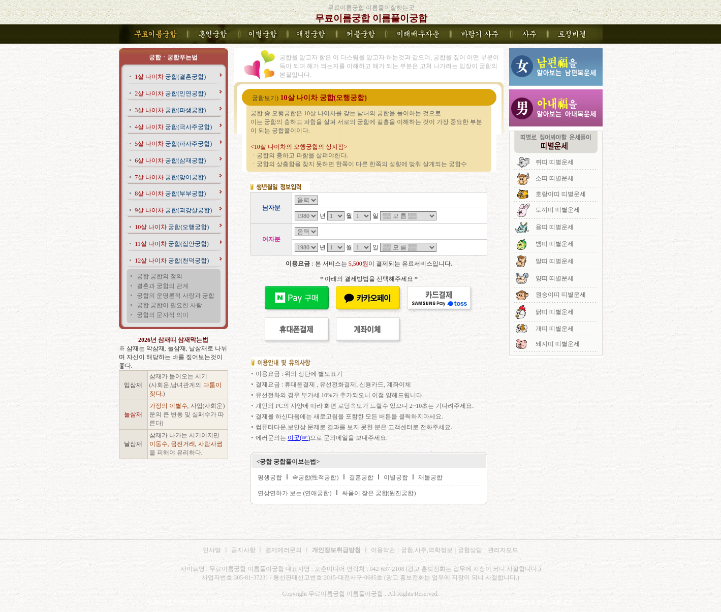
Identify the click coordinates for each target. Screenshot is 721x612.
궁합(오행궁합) (172, 227)
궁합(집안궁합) (172, 243)
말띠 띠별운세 (555, 261)
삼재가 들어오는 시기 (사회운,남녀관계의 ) (185, 385)
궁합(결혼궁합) (170, 76)
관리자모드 (503, 550)
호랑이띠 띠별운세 (561, 194)
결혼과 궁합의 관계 (163, 285)
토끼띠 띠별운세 (558, 209)
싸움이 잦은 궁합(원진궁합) (379, 493)
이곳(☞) (299, 437)
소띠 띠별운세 (555, 178)
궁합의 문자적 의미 (163, 314)
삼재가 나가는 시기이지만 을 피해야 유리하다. (186, 444)
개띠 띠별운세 (555, 328)
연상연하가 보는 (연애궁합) (295, 493)
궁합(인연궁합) (170, 93)
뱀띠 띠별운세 (555, 243)
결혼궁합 (361, 477)
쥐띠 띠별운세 (555, 162)
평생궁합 (270, 477)
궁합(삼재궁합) (170, 160)
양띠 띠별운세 (555, 278)
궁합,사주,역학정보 (427, 550)
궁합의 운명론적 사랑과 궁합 (175, 295)
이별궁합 (396, 477)
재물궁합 (430, 477)
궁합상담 (470, 550)
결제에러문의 (283, 550)
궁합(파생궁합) (170, 110)
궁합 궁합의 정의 (159, 276)
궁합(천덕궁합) (172, 260)
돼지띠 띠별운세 (558, 343)
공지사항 (244, 550)
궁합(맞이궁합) (170, 177)
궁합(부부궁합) (170, 193)
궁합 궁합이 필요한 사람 (169, 305)
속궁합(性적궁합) (315, 477)
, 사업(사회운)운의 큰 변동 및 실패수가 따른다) (187, 414)
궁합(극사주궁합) (173, 127)
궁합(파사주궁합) (173, 143)
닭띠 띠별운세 (555, 311)
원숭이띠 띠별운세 (561, 294)
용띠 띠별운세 (555, 227)
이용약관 (383, 550)
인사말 (212, 550)
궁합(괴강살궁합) (173, 210)
